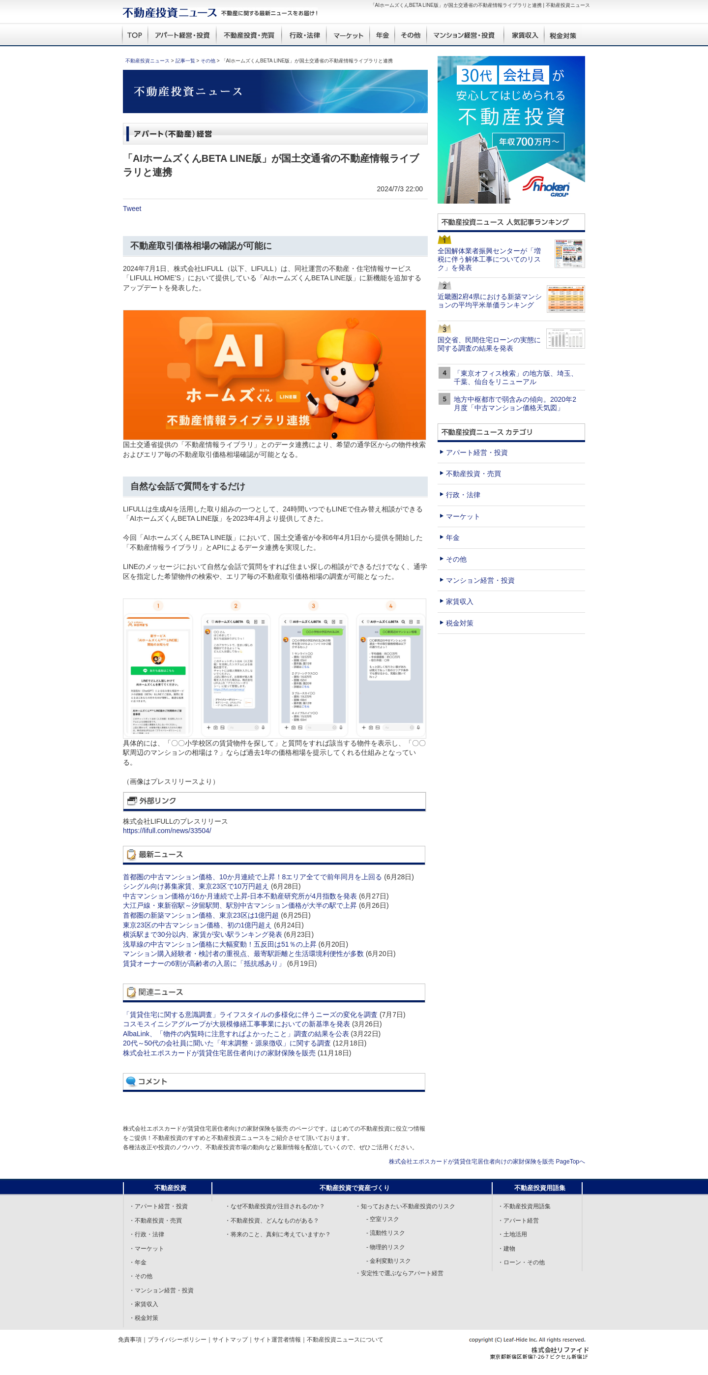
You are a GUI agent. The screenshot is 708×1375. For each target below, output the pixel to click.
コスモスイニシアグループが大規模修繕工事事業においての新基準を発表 (236, 1024)
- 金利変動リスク (388, 1260)
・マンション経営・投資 (161, 1290)
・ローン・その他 (521, 1262)
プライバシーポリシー (177, 1339)
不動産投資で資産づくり (355, 1188)
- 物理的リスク (385, 1247)
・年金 (138, 1262)
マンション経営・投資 (480, 580)
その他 (208, 60)
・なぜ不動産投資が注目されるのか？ (275, 1206)
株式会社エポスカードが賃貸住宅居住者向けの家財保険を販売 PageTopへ (487, 1161)
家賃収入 (459, 601)
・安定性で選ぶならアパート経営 (399, 1273)
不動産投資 (170, 1188)
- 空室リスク (382, 1219)
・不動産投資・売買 (155, 1220)
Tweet (132, 208)
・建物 (506, 1248)
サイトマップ (230, 1339)
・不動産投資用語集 (524, 1206)
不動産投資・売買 (473, 474)
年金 (453, 537)
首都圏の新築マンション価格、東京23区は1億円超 (201, 915)
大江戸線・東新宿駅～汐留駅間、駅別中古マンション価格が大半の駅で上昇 (240, 905)
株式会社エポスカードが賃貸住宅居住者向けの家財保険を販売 (219, 1053)
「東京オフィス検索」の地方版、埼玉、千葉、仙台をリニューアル (516, 377)
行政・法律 (463, 495)
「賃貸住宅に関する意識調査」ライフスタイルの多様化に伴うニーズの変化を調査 (250, 1014)
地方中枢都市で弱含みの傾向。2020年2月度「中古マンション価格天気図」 (515, 403)
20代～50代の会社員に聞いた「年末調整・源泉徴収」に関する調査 (227, 1043)
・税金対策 (143, 1318)
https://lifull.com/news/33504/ (167, 831)
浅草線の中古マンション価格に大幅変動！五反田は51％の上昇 (220, 944)
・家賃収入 (143, 1304)
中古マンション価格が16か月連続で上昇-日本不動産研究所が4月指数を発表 (240, 896)
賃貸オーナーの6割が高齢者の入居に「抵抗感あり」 (204, 963)
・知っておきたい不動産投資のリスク (405, 1206)
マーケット (463, 516)
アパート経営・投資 (477, 452)
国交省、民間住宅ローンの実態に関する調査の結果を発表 (489, 344)
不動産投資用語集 (539, 1188)
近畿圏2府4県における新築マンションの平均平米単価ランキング (490, 301)
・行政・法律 (146, 1234)
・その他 (140, 1276)
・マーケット (146, 1248)
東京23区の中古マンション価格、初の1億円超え (197, 925)
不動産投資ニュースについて (345, 1339)
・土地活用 (512, 1234)
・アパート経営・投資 (158, 1206)
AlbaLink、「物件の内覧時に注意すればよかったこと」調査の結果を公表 (236, 1034)
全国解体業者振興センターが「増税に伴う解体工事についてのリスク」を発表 (489, 259)
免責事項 (130, 1339)
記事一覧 (185, 60)
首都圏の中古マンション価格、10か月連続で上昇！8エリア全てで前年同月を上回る (252, 877)
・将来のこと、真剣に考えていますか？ (278, 1234)
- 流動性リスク (385, 1232)
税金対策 (459, 623)
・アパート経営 (518, 1220)
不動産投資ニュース (147, 60)
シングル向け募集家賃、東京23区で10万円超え (196, 886)
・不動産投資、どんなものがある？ (272, 1220)
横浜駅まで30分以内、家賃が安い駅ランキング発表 (202, 934)
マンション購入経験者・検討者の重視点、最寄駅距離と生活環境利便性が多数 (243, 953)
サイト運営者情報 (277, 1339)
